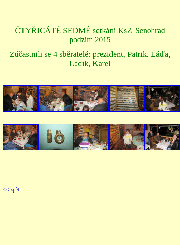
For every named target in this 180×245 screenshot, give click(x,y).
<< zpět (11, 189)
